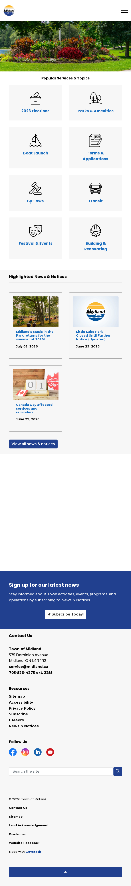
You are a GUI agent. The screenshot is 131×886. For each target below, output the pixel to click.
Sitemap (17, 696)
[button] (117, 771)
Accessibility (21, 702)
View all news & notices (33, 444)
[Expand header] (124, 10)
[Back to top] (65, 872)
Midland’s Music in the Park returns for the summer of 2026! (35, 335)
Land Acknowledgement (29, 825)
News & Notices (24, 726)
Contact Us (18, 807)
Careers (16, 720)
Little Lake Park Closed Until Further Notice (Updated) (93, 335)
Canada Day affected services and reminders (34, 408)
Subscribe (18, 714)
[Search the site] (65, 771)
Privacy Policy (22, 708)
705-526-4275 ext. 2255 (30, 673)
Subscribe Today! (65, 614)
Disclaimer (17, 834)
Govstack (33, 851)
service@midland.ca (28, 667)
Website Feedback (24, 843)
